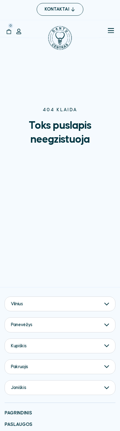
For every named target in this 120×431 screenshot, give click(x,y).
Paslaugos (18, 424)
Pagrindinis (18, 413)
